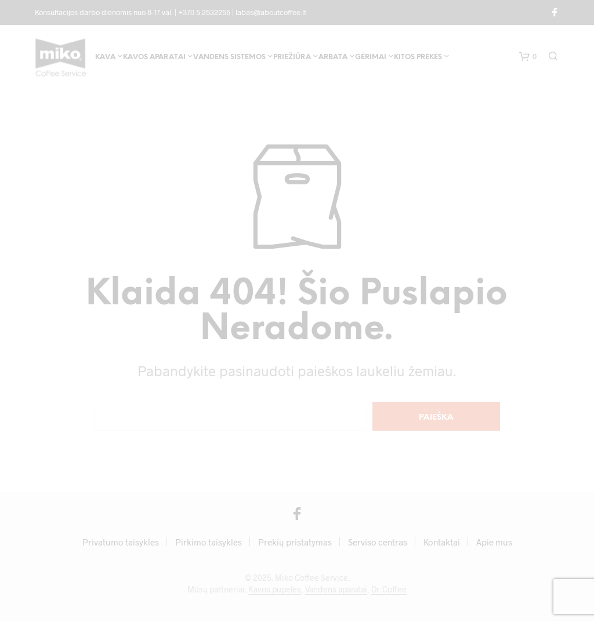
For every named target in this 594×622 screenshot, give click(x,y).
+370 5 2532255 (204, 12)
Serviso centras (377, 542)
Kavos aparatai (154, 57)
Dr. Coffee (389, 589)
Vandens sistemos (229, 57)
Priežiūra (292, 57)
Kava (105, 57)
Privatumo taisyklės (120, 542)
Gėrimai (370, 57)
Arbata (332, 57)
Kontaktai (441, 542)
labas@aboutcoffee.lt (271, 12)
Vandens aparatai (336, 589)
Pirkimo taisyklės (208, 542)
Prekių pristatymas (295, 542)
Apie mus (494, 542)
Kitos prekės (418, 57)
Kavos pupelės (274, 589)
